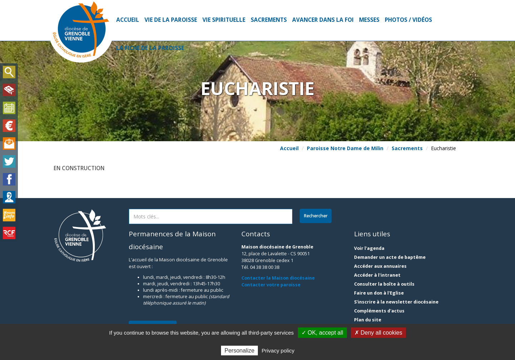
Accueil (127, 20)
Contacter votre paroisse (270, 285)
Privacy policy (278, 350)
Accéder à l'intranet (377, 275)
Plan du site (367, 320)
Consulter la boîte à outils (384, 284)
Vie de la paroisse (170, 20)
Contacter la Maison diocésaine (278, 278)
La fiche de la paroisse (150, 48)
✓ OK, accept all (322, 333)
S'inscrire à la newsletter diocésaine (396, 302)
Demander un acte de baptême (390, 257)
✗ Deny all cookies (378, 333)
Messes (369, 20)
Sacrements (269, 20)
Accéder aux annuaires (380, 266)
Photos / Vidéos (408, 20)
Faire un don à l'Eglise (379, 293)
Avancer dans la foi (323, 20)
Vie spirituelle (223, 20)
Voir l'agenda (369, 248)
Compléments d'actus (379, 311)
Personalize (240, 350)
